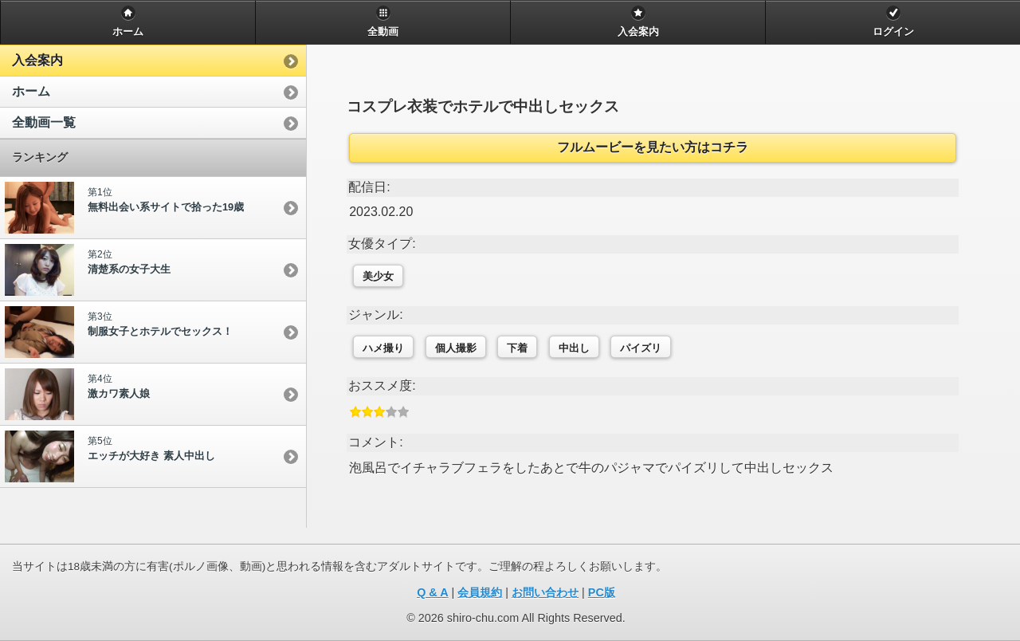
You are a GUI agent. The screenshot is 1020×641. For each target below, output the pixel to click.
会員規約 (479, 592)
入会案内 (37, 60)
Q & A (432, 592)
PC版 (601, 592)
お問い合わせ (545, 592)
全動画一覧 (44, 122)
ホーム (31, 91)
